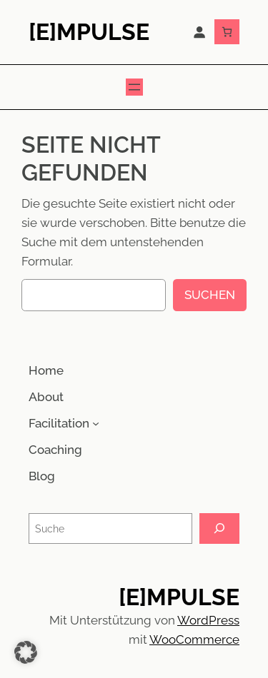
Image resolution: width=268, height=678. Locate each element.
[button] (25, 652)
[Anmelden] (199, 32)
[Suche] (219, 528)
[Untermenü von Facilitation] (95, 423)
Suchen (209, 295)
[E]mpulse (89, 32)
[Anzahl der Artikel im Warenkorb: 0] (226, 31)
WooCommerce (194, 639)
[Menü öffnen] (134, 87)
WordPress (208, 620)
